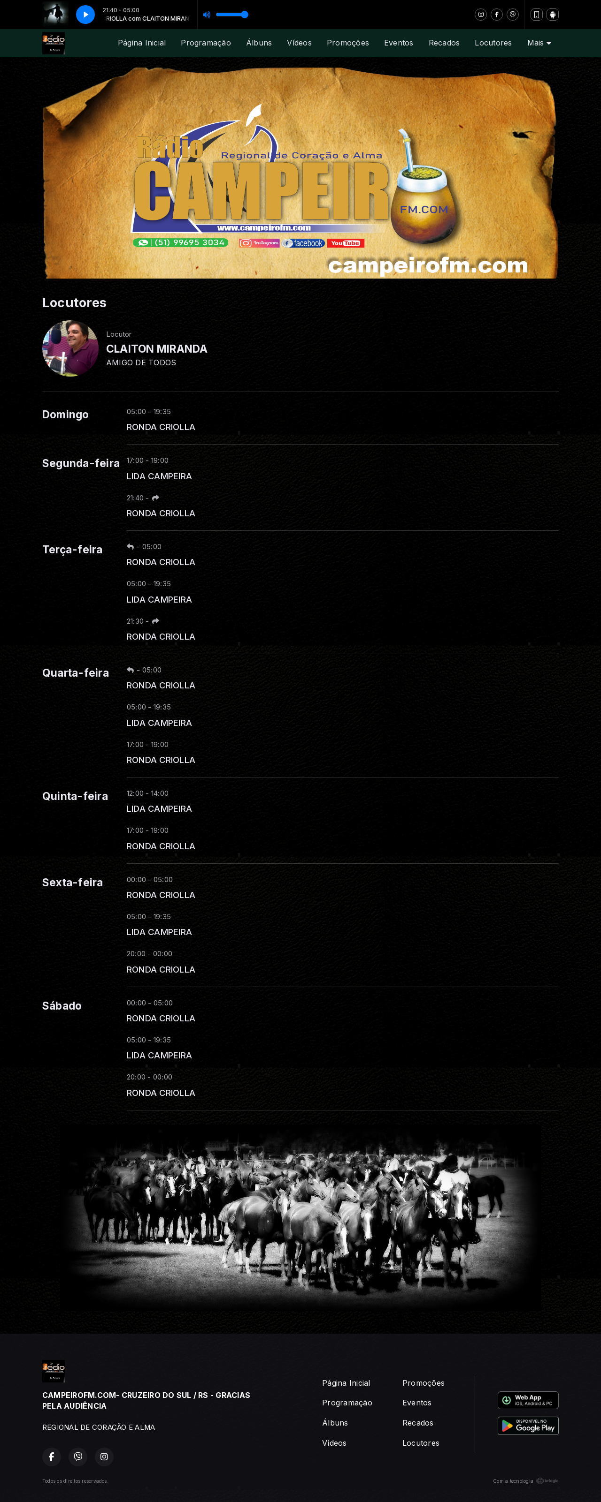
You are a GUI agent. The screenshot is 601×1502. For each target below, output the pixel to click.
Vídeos (299, 42)
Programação (206, 42)
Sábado (62, 1005)
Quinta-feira (75, 796)
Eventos (399, 42)
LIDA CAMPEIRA (159, 476)
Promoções (348, 42)
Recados (444, 42)
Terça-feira (72, 549)
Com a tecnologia (526, 1481)
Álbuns (259, 42)
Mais (539, 42)
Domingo (65, 414)
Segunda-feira (81, 463)
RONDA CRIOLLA (161, 427)
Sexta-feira (72, 882)
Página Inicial (142, 42)
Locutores (493, 42)
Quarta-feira (75, 672)
